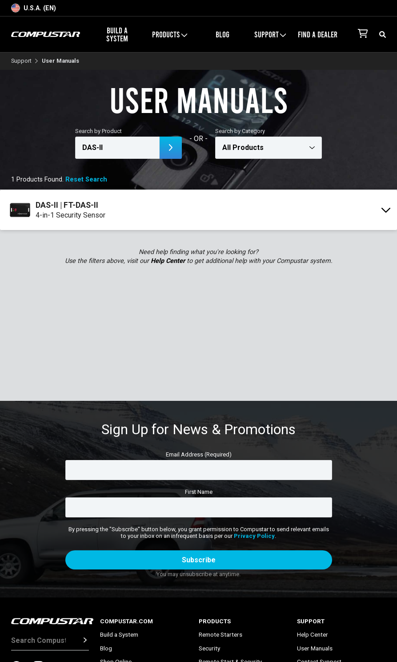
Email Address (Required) (199, 454)
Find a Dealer (317, 34)
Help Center (168, 261)
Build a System (117, 34)
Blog (222, 34)
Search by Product (98, 131)
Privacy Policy (254, 536)
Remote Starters (220, 634)
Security (209, 648)
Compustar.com (126, 621)
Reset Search (86, 179)
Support (270, 34)
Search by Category (240, 131)
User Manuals (315, 648)
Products (169, 34)
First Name (199, 491)
